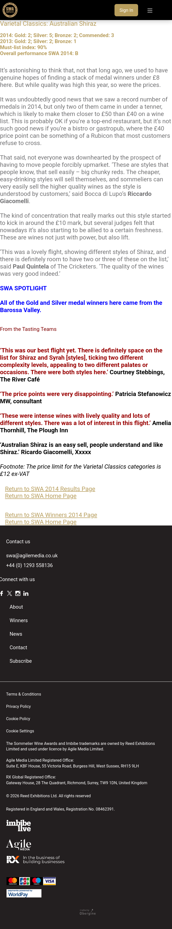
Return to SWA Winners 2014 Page (51, 514)
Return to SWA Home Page (41, 495)
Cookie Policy (18, 718)
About (16, 607)
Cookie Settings (20, 731)
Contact (18, 647)
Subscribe (21, 661)
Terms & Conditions (23, 694)
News (16, 634)
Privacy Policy (18, 706)
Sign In (126, 10)
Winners (19, 620)
